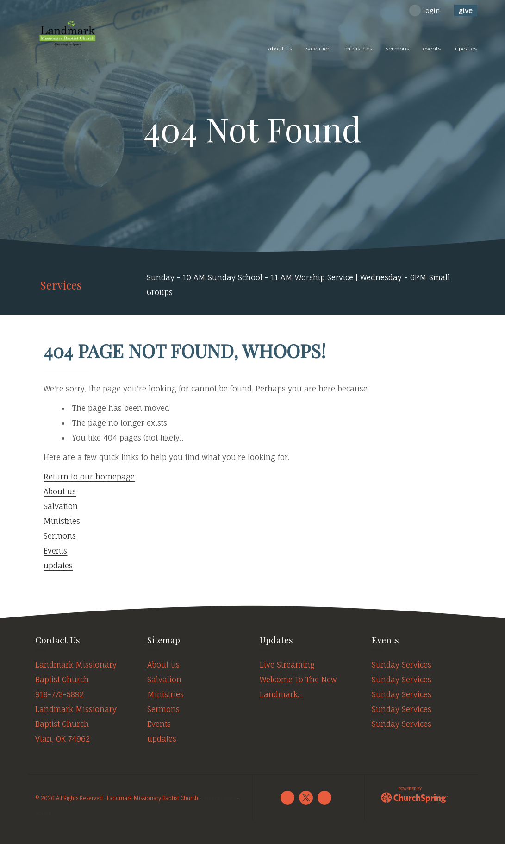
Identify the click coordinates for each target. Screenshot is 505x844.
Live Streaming (287, 664)
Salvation (61, 506)
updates (58, 565)
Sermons (60, 536)
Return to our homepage (89, 476)
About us (60, 491)
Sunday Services (401, 664)
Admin (43, 813)
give (466, 10)
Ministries (62, 521)
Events (55, 550)
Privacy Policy (219, 798)
